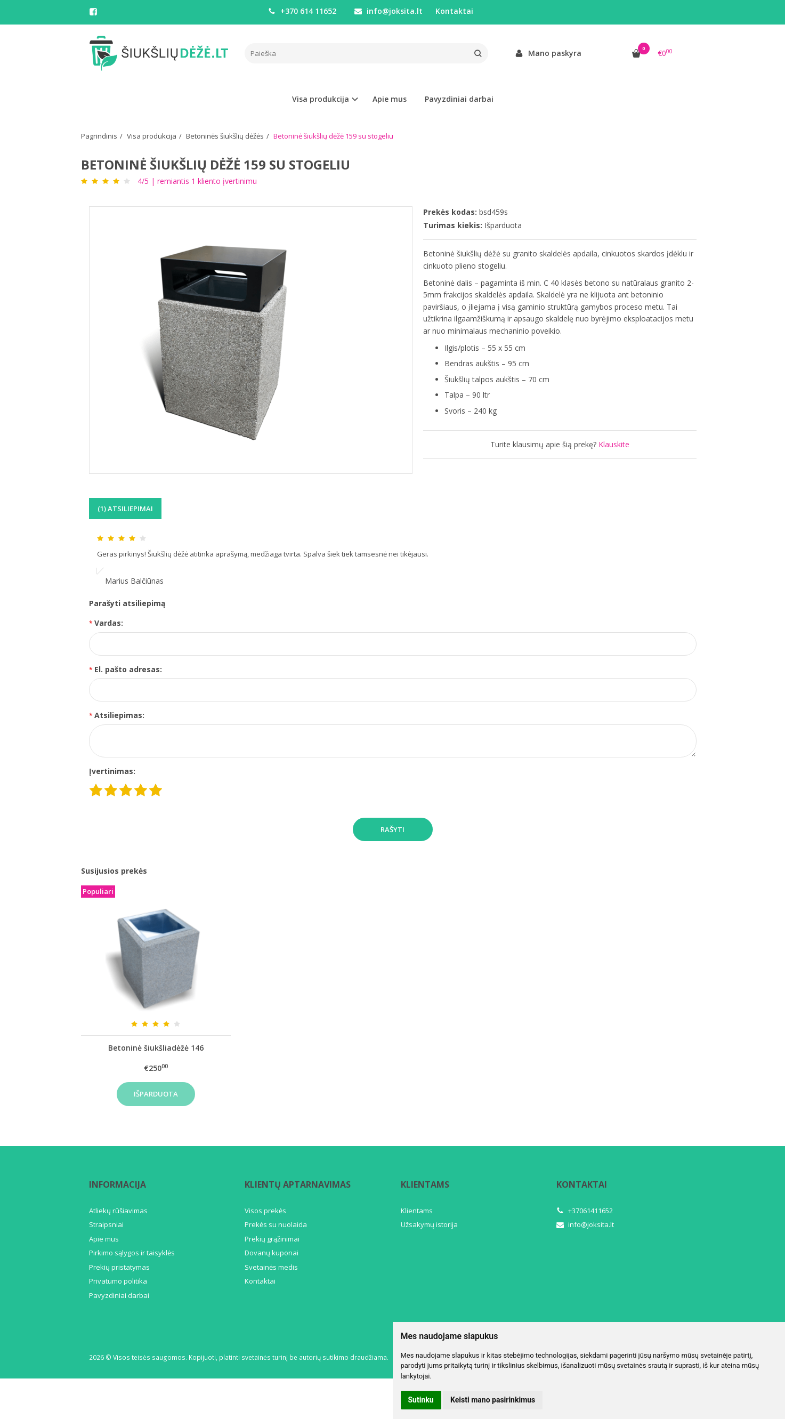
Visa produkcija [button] (320, 99)
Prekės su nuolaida (276, 1224)
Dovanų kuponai (271, 1252)
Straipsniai (106, 1224)
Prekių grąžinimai (272, 1239)
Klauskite (613, 444)
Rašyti (392, 829)
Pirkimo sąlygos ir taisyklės (132, 1252)
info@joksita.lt (388, 11)
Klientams (425, 1184)
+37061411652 (584, 1210)
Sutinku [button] (421, 1400)
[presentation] (261, 786)
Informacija (117, 1184)
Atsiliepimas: (119, 715)
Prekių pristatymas (119, 1267)
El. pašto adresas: (128, 669)
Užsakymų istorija (429, 1224)
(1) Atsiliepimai (125, 508)
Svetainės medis (271, 1267)
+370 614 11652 (302, 11)
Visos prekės (265, 1210)
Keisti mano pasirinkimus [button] (492, 1400)
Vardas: (108, 623)
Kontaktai (454, 11)
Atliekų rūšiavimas (118, 1210)
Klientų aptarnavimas (298, 1184)
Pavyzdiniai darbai (459, 99)
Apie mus (390, 99)
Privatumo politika (118, 1281)
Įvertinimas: (112, 771)
